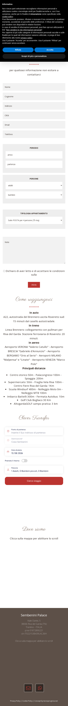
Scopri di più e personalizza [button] (34, 56)
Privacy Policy (15, 701)
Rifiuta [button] (18, 50)
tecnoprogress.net (50, 701)
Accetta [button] (49, 50)
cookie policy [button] (7, 17)
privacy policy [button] (26, 38)
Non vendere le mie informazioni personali (24, 30)
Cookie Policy (27, 701)
